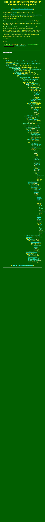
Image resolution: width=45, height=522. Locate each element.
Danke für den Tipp (35, 242)
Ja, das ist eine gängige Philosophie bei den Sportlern (36, 134)
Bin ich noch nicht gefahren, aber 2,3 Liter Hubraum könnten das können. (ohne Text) (34, 258)
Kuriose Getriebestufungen (32, 83)
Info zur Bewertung (21, 45)
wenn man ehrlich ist (33, 119)
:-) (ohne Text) (17, 72)
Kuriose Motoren (32, 86)
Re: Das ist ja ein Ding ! (14, 67)
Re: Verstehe (17, 73)
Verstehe (14, 68)
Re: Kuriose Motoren (36, 88)
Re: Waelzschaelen (40, 175)
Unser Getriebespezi (25, 77)
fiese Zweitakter (32, 103)
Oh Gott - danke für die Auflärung (37, 93)
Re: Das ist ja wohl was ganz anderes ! (39, 198)
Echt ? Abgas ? (41, 207)
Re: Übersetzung (32, 130)
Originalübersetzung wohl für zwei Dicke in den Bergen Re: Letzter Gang (33, 127)
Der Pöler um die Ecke (22, 74)
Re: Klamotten (31, 239)
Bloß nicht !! (31, 254)
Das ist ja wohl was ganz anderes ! (37, 191)
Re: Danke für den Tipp (37, 246)
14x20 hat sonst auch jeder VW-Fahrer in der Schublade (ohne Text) (23, 63)
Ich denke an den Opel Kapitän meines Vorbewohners (30, 80)
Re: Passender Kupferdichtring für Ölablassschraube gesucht (26, 15)
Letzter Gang (26, 123)
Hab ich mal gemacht (33, 139)
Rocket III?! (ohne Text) (31, 252)
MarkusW (14, 12)
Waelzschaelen (37, 169)
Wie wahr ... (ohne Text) (37, 110)
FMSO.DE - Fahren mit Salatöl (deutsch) (22, 9)
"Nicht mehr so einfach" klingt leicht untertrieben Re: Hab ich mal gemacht (36, 145)
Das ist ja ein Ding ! (11, 66)
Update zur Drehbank (36, 151)
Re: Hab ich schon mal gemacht (35, 186)
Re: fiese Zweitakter (36, 105)
